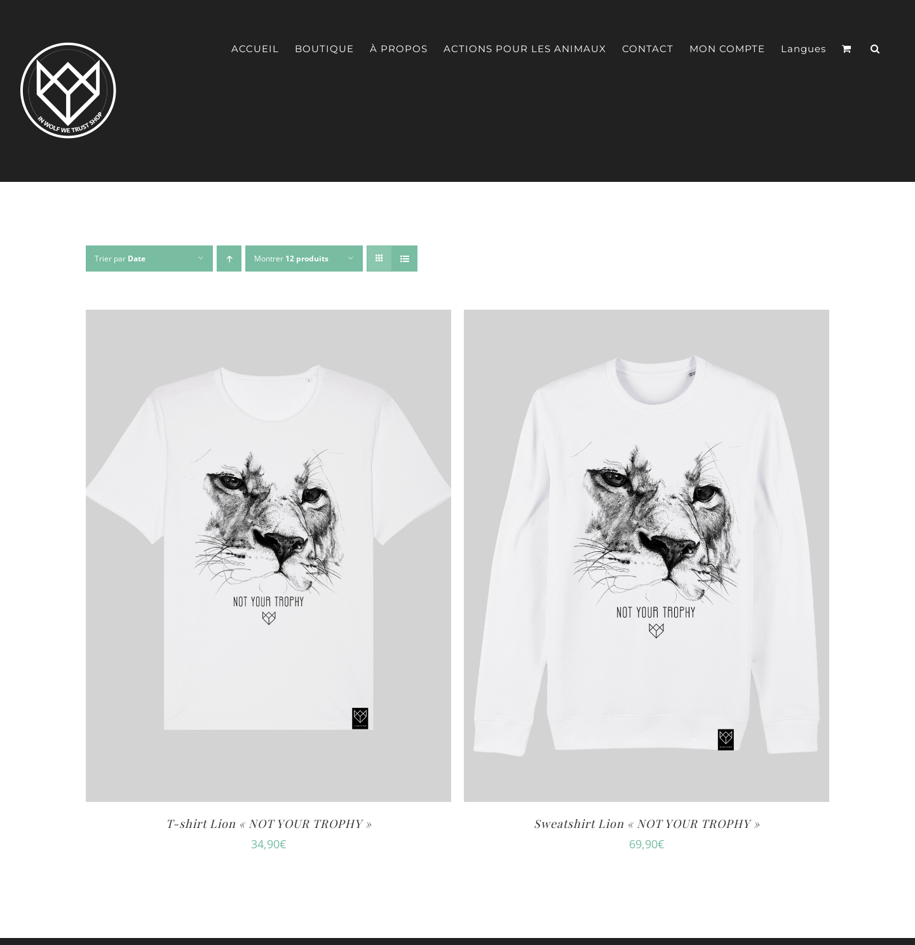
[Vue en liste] (404, 258)
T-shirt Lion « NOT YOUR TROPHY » (269, 823)
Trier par (120, 258)
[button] (875, 49)
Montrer (291, 258)
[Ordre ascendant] (229, 258)
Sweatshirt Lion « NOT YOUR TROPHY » (647, 823)
